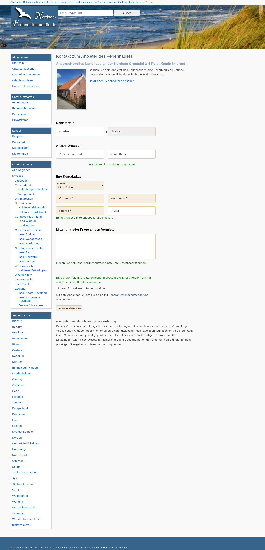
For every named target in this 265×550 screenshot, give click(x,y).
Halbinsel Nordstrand (32, 212)
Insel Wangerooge (30, 238)
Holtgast (17, 396)
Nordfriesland (24, 203)
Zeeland (20, 288)
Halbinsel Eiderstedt (31, 207)
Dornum (17, 361)
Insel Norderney (28, 243)
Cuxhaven (18, 350)
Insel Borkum (27, 234)
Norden (17, 437)
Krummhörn (19, 414)
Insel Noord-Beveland (32, 292)
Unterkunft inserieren (26, 86)
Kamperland (20, 408)
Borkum (17, 326)
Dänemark (19, 142)
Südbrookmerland (23, 484)
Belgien (17, 136)
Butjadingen (20, 338)
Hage (15, 390)
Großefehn (19, 385)
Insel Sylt (24, 252)
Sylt (14, 478)
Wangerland (20, 495)
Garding (17, 379)
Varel (15, 490)
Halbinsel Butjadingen (32, 270)
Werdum (17, 501)
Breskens (18, 332)
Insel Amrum (26, 261)
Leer (15, 420)
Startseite (18, 62)
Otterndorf (19, 460)
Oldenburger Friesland (33, 189)
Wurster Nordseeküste (26, 519)
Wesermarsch (24, 266)
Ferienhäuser (20, 102)
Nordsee (17, 175)
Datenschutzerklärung (134, 294)
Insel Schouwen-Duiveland (29, 299)
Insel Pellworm (28, 256)
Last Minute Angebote (26, 74)
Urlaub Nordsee (22, 80)
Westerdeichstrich (24, 507)
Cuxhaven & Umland (28, 216)
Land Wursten (27, 220)
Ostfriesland (23, 185)
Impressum (17, 547)
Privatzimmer (20, 119)
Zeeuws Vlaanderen (31, 305)
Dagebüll (18, 355)
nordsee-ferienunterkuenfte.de (63, 547)
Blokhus (17, 320)
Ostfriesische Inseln (28, 230)
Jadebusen (22, 180)
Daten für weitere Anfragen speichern (82, 288)
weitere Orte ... (22, 524)
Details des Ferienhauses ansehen (111, 80)
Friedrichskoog (21, 373)
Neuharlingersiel (22, 431)
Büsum (16, 344)
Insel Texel (22, 284)
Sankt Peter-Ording (24, 472)
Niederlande (20, 153)
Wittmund (18, 513)
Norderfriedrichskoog (26, 443)
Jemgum (17, 402)
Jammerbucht (24, 279)
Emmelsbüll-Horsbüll (25, 367)
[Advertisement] (226, 109)
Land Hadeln (26, 225)
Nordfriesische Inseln (29, 248)
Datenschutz (31, 547)
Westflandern (23, 274)
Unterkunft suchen (24, 68)
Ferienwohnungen (24, 108)
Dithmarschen (24, 198)
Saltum (16, 466)
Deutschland (20, 147)
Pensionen (19, 114)
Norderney (19, 449)
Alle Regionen (21, 170)
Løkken (17, 425)
